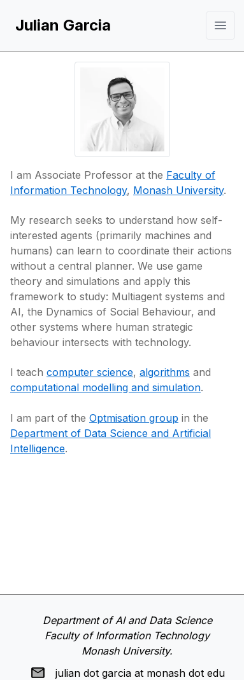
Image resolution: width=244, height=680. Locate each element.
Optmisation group (133, 418)
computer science (90, 372)
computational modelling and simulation (105, 387)
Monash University (178, 190)
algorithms (165, 372)
